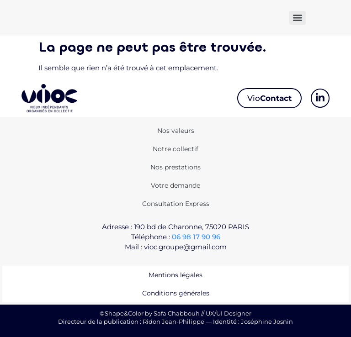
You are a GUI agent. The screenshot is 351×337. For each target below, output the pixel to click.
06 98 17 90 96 (196, 236)
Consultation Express (175, 204)
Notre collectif (175, 149)
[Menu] (297, 18)
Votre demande (175, 185)
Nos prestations (175, 167)
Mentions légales (175, 275)
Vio (269, 98)
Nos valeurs (175, 130)
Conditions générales (175, 293)
